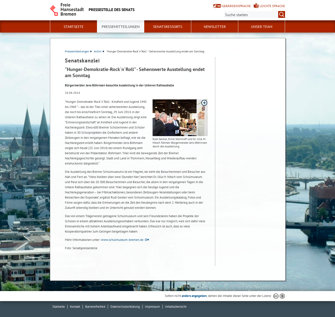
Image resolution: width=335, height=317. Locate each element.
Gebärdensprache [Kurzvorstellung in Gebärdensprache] (236, 6)
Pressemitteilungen (78, 51)
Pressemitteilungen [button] (121, 26)
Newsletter (215, 26)
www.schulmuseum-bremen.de (122, 240)
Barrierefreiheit (95, 307)
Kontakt (75, 307)
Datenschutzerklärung (125, 307)
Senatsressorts (167, 26)
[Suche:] (254, 14)
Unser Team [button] (261, 26)
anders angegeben (194, 296)
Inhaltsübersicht (175, 307)
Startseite (74, 26)
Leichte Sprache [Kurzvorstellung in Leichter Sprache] (272, 6)
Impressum (152, 307)
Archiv (99, 51)
